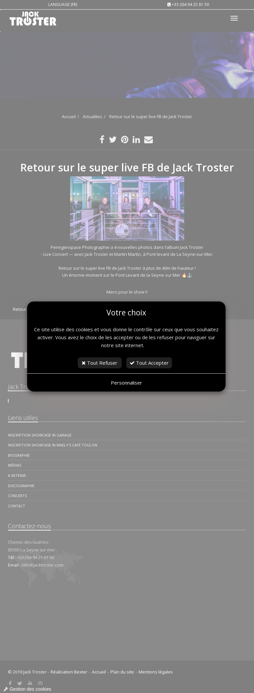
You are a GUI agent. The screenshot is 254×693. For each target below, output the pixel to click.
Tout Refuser (99, 362)
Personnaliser (126, 382)
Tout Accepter (149, 362)
